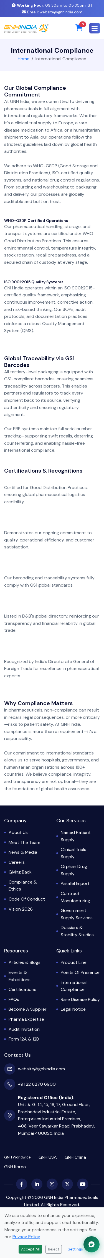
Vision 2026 (21, 909)
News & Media (23, 852)
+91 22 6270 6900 (37, 1084)
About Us (18, 832)
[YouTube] (82, 1184)
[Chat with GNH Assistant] (91, 1244)
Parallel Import (75, 883)
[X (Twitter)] (67, 1184)
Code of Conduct (27, 899)
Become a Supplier (28, 1009)
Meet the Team (24, 842)
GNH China (75, 1157)
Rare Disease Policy (80, 999)
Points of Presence (80, 972)
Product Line (74, 962)
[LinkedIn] (36, 1184)
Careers (17, 862)
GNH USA (48, 1157)
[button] (94, 28)
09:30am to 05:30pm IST (52, 5)
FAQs (14, 999)
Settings (75, 1249)
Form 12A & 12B (24, 1039)
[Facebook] (21, 1184)
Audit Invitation (24, 1029)
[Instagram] (52, 1184)
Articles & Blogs (24, 962)
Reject (53, 1249)
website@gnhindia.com (52, 11)
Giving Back (20, 872)
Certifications (22, 989)
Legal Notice (73, 1009)
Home (23, 59)
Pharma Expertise (26, 1019)
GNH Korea (15, 1167)
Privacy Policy (26, 1237)
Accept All (30, 1249)
